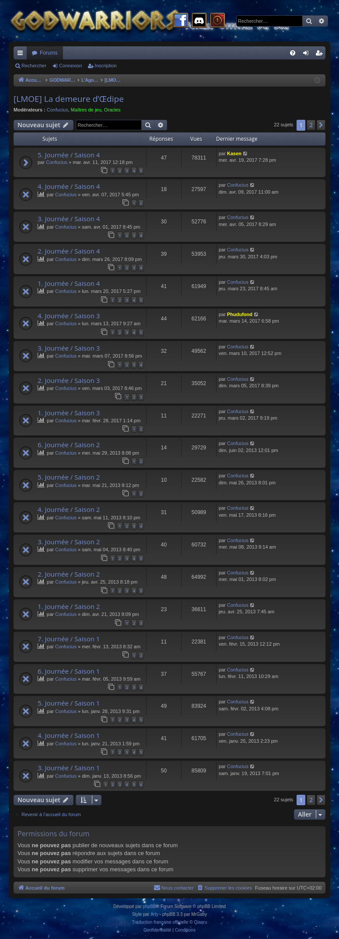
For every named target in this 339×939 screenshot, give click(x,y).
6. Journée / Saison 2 (69, 444)
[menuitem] (292, 52)
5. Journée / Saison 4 (69, 154)
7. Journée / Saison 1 (69, 638)
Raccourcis (22, 54)
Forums (49, 53)
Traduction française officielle (160, 922)
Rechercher (33, 65)
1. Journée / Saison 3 (69, 412)
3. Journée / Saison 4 (69, 218)
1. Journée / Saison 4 (69, 283)
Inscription (106, 65)
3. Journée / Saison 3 (69, 348)
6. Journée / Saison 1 (69, 671)
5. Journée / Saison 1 (69, 703)
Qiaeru (200, 922)
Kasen (234, 153)
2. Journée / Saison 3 (69, 380)
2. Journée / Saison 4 (69, 251)
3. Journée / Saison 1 (69, 767)
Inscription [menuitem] (320, 54)
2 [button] (311, 125)
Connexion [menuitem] (307, 54)
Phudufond (239, 314)
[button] (321, 125)
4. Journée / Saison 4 (69, 186)
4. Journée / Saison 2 (69, 509)
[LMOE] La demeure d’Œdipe (69, 98)
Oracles (112, 109)
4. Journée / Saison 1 (69, 735)
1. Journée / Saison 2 (69, 606)
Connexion (70, 65)
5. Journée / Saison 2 (69, 477)
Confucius (57, 109)
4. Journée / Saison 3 (69, 315)
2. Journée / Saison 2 (69, 574)
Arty (154, 914)
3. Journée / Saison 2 (69, 541)
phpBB (149, 906)
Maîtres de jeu (86, 109)
